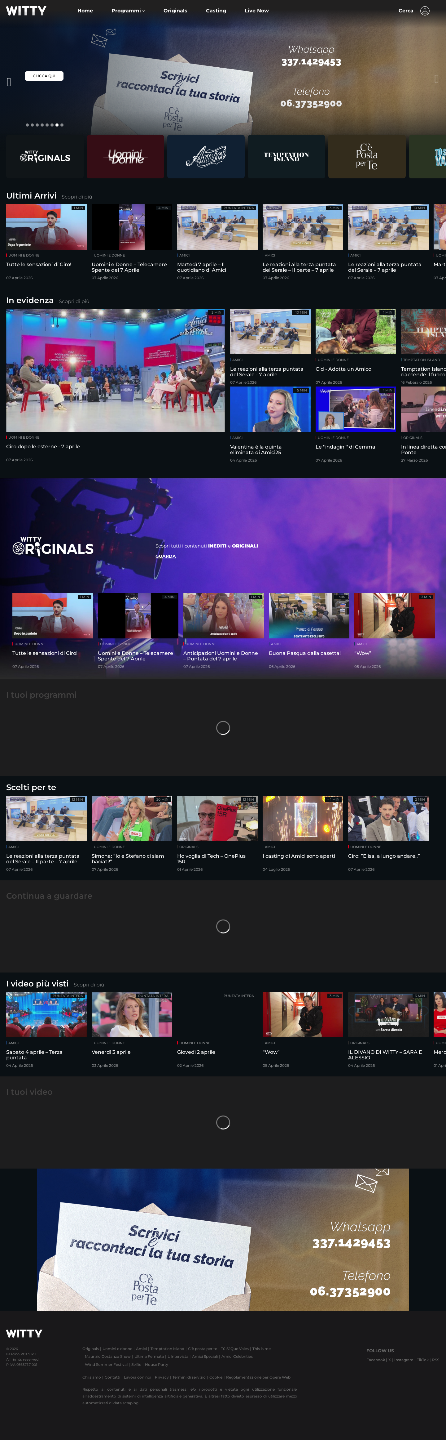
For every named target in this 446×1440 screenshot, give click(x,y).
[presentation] (423, 79)
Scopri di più (77, 197)
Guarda (165, 556)
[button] (128, 11)
